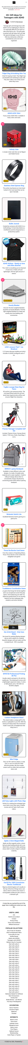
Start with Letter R (14, 976)
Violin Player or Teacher (14, 1035)
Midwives (14, 1011)
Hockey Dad (14, 997)
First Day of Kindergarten (14, 1001)
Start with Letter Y (14, 990)
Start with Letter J (14, 961)
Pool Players (14, 1029)
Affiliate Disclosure (14, 924)
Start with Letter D (14, 950)
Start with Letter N (14, 969)
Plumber (14, 1013)
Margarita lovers (14, 1025)
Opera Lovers (14, 1027)
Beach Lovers (14, 1019)
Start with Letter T (14, 980)
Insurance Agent (14, 1009)
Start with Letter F (14, 953)
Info (14, 915)
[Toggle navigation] (26, 2)
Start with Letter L (14, 965)
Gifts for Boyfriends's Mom (14, 932)
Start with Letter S (14, 978)
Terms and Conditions (14, 922)
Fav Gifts (11, 1041)
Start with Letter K (14, 963)
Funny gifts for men (14, 934)
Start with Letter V (14, 984)
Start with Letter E (14, 951)
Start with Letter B (14, 946)
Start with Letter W (14, 986)
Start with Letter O (14, 971)
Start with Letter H (14, 957)
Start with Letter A (14, 944)
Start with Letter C (14, 948)
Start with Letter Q (14, 974)
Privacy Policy (14, 920)
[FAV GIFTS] (14, 2)
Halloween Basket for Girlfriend (14, 994)
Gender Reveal (14, 936)
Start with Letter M (14, 967)
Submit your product (14, 917)
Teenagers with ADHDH (14, 940)
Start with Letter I (14, 959)
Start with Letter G (14, 955)
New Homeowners (14, 996)
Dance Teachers (14, 1007)
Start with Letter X (14, 988)
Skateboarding (14, 1033)
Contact (14, 919)
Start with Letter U (14, 982)
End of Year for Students (14, 930)
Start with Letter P (14, 973)
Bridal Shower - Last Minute (14, 999)
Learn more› (17, 9)
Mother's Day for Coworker (13, 942)
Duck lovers (14, 1021)
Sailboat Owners (14, 1031)
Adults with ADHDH (14, 938)
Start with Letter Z (14, 992)
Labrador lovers (14, 1023)
